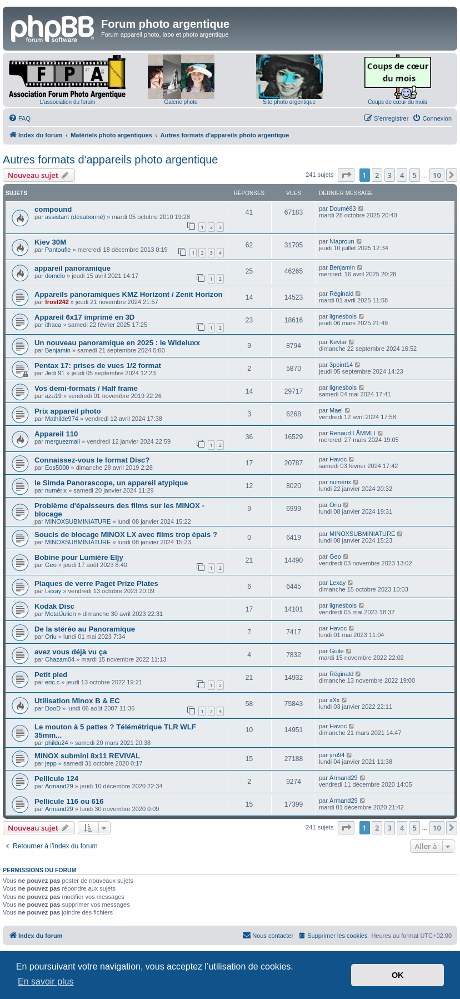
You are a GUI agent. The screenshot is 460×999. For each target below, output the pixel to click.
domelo (55, 275)
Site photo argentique (289, 102)
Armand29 (59, 786)
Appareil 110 (56, 434)
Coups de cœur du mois (397, 102)
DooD (53, 708)
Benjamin (342, 267)
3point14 (341, 364)
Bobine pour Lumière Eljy (78, 557)
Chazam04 (59, 659)
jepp (51, 763)
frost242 (57, 302)
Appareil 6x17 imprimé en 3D (84, 317)
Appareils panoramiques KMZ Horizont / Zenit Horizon (128, 294)
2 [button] (377, 175)
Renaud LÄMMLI (352, 433)
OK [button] (398, 975)
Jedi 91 (54, 373)
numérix (56, 490)
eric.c (52, 682)
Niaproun (341, 241)
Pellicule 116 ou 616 (69, 801)
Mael (336, 410)
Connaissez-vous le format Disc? (91, 460)
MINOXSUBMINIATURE (78, 521)
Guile (336, 651)
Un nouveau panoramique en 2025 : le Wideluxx (117, 343)
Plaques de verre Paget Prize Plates (96, 583)
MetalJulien (60, 613)
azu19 (53, 395)
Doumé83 (342, 208)
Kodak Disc (54, 606)
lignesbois (343, 316)
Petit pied (50, 674)
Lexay (53, 591)
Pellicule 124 (56, 778)
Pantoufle (58, 249)
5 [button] (415, 175)
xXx (334, 700)
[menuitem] (19, 118)
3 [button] (390, 175)
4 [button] (402, 175)
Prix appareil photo (67, 411)
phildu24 (56, 742)
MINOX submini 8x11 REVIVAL (87, 756)
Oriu (335, 504)
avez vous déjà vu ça (70, 652)
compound (53, 209)
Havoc (338, 459)
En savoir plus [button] (46, 981)
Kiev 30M (50, 242)
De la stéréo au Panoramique (84, 629)
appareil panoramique (72, 268)
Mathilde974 (61, 418)
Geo (51, 564)
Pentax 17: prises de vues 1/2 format (97, 365)
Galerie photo (180, 102)
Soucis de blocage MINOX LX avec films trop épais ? (125, 534)
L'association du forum (68, 102)
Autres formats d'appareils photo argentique (110, 159)
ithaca (53, 324)
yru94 (337, 755)
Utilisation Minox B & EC (77, 701)
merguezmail (62, 441)
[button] (346, 175)
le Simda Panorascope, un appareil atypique (111, 483)
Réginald (341, 293)
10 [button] (437, 175)
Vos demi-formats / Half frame (86, 388)
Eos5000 (57, 467)
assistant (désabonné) (75, 216)
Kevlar (338, 342)
